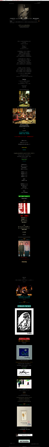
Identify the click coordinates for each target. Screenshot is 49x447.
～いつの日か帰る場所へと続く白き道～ (24, 429)
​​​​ (24, 144)
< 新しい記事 (13, 19)
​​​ (24, 153)
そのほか (7, 0)
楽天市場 (48, 0)
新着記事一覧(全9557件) (24, 19)
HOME (9, 3)
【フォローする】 (36, 3)
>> (41, 0)
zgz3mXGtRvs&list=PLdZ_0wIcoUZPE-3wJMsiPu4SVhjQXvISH (24, 395)
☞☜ (24, 342)
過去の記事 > (36, 19)
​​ (24, 432)
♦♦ (24, 196)
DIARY (11, 3)
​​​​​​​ (24, 142)
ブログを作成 (46, 0)
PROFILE (13, 3)
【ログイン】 (39, 3)
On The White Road (24, 427)
